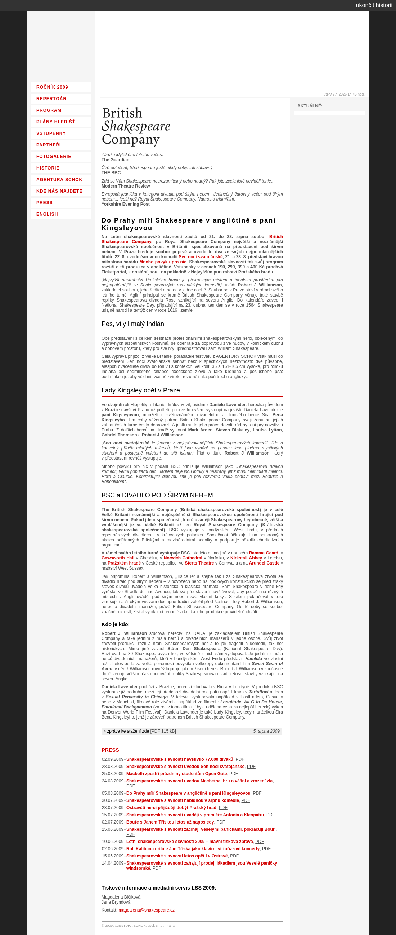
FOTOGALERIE (53, 156)
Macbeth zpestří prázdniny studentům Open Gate (176, 773)
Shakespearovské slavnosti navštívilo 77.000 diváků (179, 759)
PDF (240, 759)
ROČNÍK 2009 (52, 87)
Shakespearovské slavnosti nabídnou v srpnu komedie (182, 800)
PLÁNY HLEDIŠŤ (55, 121)
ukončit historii (374, 5)
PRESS (110, 750)
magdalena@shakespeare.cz (146, 910)
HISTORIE (47, 168)
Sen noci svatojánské (201, 256)
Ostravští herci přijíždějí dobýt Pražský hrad (171, 807)
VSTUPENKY (51, 133)
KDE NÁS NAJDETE (59, 191)
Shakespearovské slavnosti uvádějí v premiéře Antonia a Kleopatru (195, 814)
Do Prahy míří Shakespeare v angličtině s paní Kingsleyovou (188, 793)
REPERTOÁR (51, 98)
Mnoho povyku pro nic (162, 261)
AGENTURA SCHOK (59, 179)
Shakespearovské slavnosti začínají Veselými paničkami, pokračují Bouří (201, 829)
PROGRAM (49, 110)
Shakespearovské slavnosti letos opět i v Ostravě (177, 856)
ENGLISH (47, 214)
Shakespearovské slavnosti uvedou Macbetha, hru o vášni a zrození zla (199, 780)
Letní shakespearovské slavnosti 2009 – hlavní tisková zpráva (189, 841)
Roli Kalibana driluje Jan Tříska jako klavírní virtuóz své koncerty (193, 848)
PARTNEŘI (48, 145)
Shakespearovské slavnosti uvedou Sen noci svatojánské (185, 766)
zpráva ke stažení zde (128, 731)
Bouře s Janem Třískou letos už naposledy (170, 822)
